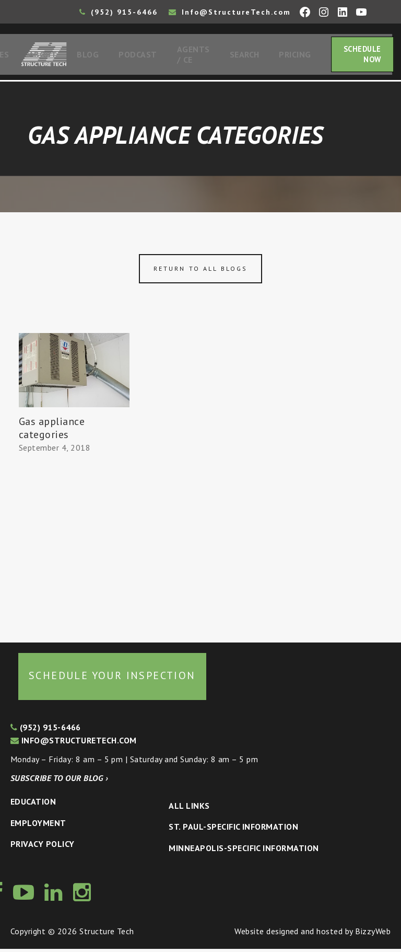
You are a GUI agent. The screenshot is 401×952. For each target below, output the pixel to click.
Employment (38, 826)
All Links (189, 809)
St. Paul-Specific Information (233, 829)
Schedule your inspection (112, 678)
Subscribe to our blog (59, 781)
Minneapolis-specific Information (244, 851)
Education (33, 804)
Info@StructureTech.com (230, 12)
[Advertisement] (74, 546)
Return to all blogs (200, 272)
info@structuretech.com (73, 743)
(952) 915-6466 (118, 12)
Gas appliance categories (52, 431)
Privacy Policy (42, 847)
